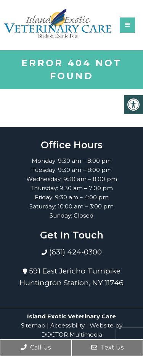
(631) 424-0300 (74, 252)
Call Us (36, 347)
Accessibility (67, 325)
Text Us (107, 347)
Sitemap (33, 325)
